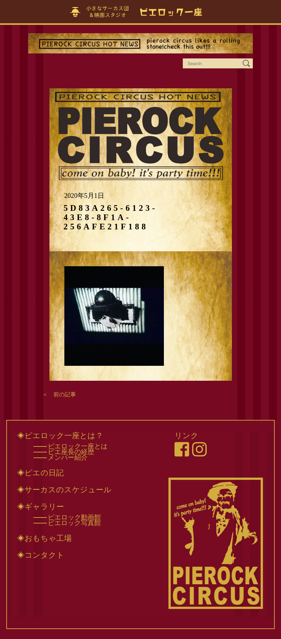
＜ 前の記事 (59, 394)
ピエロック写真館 (74, 522)
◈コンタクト (40, 555)
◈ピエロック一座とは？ (60, 435)
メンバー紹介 (68, 457)
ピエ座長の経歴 (71, 451)
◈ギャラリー (40, 506)
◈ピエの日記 (40, 472)
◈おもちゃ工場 (44, 538)
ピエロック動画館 (74, 517)
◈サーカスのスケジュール (64, 489)
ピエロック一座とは (77, 446)
